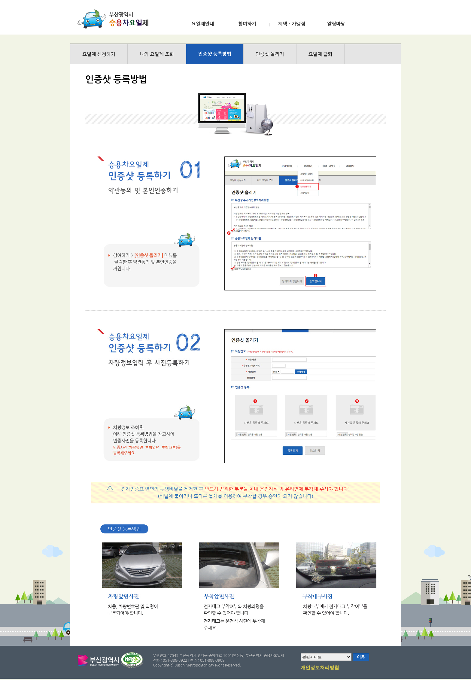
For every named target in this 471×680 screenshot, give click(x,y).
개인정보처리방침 (320, 668)
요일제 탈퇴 (320, 54)
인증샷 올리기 (270, 54)
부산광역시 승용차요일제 (114, 18)
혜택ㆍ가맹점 (291, 24)
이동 (361, 657)
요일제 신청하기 (98, 54)
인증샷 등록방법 (214, 54)
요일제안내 (202, 24)
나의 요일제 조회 (157, 54)
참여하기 (247, 24)
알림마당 (336, 24)
